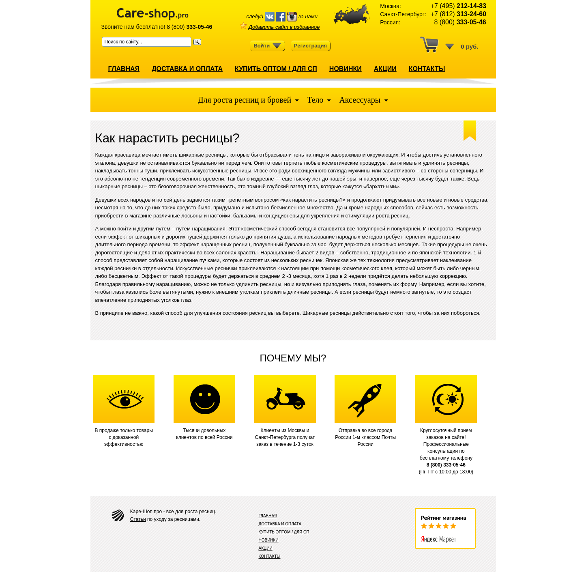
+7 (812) (458, 14)
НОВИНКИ (345, 68)
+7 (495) (458, 5)
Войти (267, 46)
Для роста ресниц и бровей (245, 99)
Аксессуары (359, 99)
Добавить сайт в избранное (280, 27)
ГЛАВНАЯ (124, 68)
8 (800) (189, 27)
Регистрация (310, 46)
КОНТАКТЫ (427, 68)
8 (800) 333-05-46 (446, 465)
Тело (315, 99)
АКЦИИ (385, 68)
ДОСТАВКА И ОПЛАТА (187, 68)
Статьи (138, 519)
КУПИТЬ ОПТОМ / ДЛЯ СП (276, 68)
